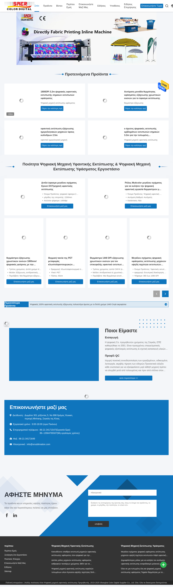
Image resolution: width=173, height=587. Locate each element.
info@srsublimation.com (38, 444)
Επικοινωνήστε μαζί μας (86, 5)
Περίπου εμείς (71, 5)
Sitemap (7, 571)
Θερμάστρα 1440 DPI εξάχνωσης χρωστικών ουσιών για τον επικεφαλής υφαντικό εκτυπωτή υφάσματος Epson (107, 261)
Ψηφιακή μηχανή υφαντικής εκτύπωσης (141, 140)
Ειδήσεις (101, 6)
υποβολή (98, 524)
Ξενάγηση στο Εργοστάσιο (15, 555)
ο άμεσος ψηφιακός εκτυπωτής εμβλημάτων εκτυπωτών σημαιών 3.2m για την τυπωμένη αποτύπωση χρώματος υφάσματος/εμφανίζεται (142, 132)
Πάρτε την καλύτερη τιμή (52, 108)
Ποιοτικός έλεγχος (12, 559)
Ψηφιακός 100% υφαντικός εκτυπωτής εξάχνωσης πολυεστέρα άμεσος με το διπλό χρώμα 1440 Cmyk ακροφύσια (78, 304)
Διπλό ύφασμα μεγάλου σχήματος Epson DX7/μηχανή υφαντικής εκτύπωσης (59, 186)
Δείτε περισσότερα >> (128, 378)
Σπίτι (36, 6)
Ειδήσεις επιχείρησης (130, 5)
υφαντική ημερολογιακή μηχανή (54, 140)
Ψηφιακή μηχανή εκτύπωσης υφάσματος (58, 103)
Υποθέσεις (115, 6)
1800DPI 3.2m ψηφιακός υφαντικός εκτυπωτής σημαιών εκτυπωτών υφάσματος (59, 95)
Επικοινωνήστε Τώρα (151, 6)
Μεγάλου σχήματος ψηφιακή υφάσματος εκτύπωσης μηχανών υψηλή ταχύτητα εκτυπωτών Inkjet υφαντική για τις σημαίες (149, 261)
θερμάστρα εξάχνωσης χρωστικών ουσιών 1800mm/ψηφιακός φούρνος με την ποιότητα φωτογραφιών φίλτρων (23, 261)
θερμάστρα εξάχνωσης (133, 103)
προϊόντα (47, 6)
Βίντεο (59, 6)
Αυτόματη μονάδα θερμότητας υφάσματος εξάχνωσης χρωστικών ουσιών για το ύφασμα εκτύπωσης (142, 95)
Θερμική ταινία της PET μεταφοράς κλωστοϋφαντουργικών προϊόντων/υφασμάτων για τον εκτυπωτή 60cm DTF (64, 261)
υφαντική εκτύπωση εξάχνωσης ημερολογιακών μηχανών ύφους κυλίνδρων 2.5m (57, 131)
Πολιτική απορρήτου (14, 583)
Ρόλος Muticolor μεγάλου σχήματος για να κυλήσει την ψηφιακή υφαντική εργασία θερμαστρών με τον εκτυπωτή (143, 186)
